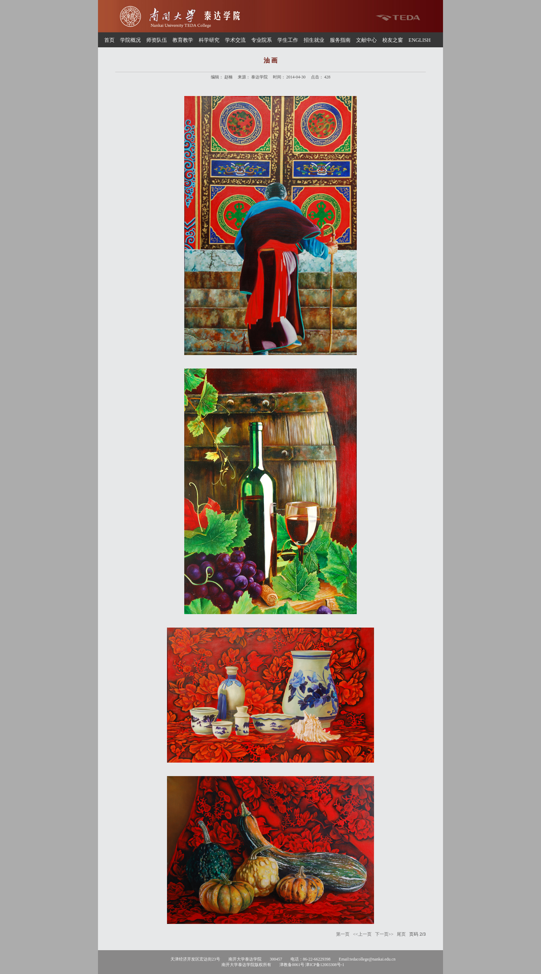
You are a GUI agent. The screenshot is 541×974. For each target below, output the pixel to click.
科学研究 (209, 40)
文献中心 (366, 40)
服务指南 (340, 40)
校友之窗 (392, 40)
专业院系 (261, 40)
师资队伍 (156, 40)
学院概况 (130, 40)
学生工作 (287, 40)
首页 (109, 40)
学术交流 (235, 40)
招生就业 (314, 40)
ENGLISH (420, 40)
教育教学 (183, 40)
